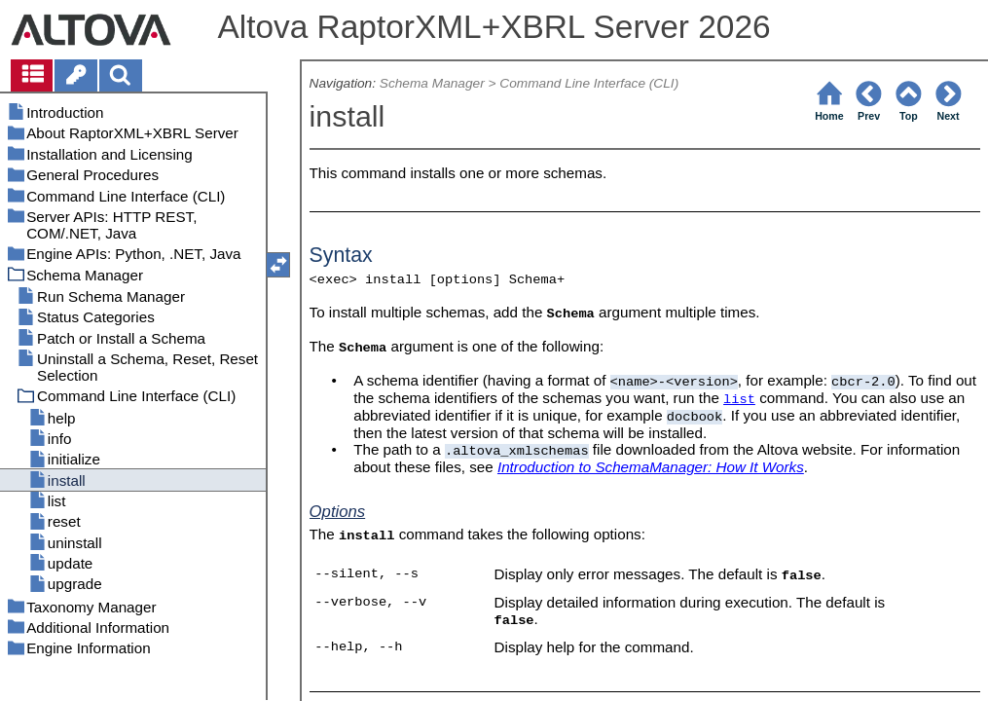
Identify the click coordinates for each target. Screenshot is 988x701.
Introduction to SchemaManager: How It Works (650, 467)
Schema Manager (432, 83)
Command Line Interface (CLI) (588, 83)
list (739, 399)
